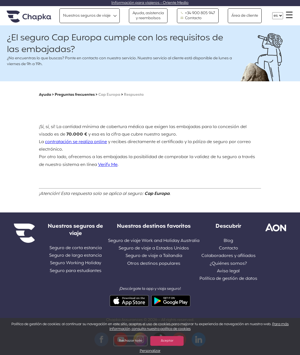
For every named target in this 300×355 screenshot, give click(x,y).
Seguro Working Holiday (75, 263)
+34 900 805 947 (198, 13)
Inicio (29, 17)
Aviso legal (228, 271)
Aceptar (167, 340)
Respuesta (134, 95)
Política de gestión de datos (228, 279)
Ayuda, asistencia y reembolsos (148, 15)
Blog (228, 241)
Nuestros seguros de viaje (87, 16)
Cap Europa (109, 95)
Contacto (191, 18)
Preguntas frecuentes (75, 95)
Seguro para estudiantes (75, 271)
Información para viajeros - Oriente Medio (150, 3)
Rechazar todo (130, 340)
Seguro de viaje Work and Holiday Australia (153, 241)
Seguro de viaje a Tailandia (154, 256)
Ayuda (45, 95)
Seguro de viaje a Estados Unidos (154, 248)
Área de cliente (244, 16)
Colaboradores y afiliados (228, 256)
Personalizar (150, 351)
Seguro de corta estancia (75, 248)
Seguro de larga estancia (75, 256)
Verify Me (108, 164)
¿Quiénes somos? (228, 264)
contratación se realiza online (76, 142)
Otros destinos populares (153, 264)
